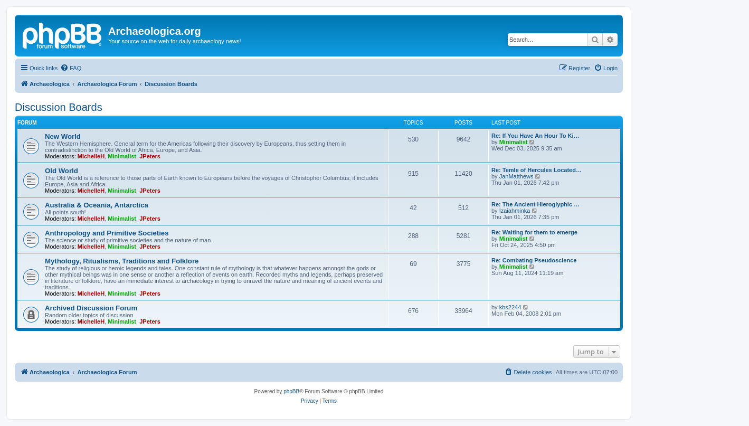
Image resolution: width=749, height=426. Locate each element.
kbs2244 (510, 307)
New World (63, 136)
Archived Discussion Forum (91, 308)
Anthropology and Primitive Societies (106, 233)
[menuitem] (70, 68)
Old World (61, 171)
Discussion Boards (58, 107)
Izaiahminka (514, 210)
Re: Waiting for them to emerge (534, 232)
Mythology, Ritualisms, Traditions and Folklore (121, 261)
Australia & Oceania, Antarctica (96, 205)
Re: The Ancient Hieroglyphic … (535, 204)
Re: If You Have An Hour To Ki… (535, 135)
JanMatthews (516, 176)
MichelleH (91, 156)
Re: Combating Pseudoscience (533, 260)
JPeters (149, 156)
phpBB (291, 391)
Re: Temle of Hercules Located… (536, 170)
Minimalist (122, 156)
